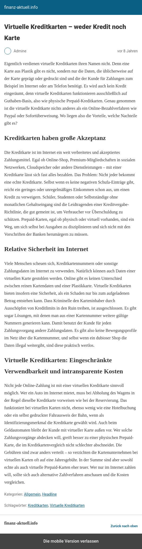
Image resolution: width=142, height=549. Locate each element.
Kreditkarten (38, 505)
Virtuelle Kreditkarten (67, 505)
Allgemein (32, 494)
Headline (49, 494)
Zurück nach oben (124, 526)
